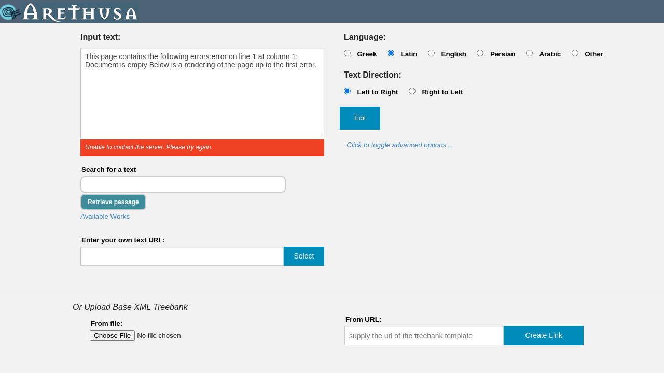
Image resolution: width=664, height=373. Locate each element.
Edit (360, 118)
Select (304, 256)
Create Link (543, 335)
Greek (367, 54)
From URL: (363, 319)
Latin (408, 54)
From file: (106, 323)
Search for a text (108, 170)
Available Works (105, 216)
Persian (503, 54)
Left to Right (377, 92)
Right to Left (442, 92)
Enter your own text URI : (123, 240)
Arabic (550, 54)
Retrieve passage (113, 202)
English (453, 54)
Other (594, 54)
